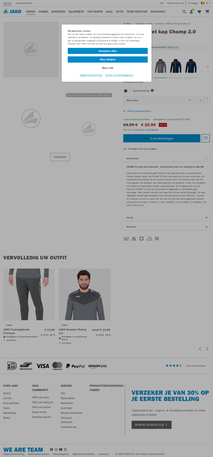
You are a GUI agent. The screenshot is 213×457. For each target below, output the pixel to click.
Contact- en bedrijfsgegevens (119, 75)
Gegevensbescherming (91, 75)
